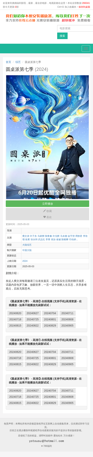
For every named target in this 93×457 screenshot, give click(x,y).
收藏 (47, 211)
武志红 (41, 239)
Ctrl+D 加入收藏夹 (66, 7)
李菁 (48, 239)
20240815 (15, 325)
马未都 (63, 236)
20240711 (67, 313)
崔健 (58, 239)
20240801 (50, 319)
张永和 (34, 239)
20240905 (67, 325)
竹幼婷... (73, 239)
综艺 (18, 62)
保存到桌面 (84, 7)
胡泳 (53, 239)
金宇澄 (71, 236)
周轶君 (78, 236)
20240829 (50, 325)
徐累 (27, 239)
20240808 (67, 319)
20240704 (50, 313)
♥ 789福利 (46, 446)
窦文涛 (25, 236)
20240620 (15, 313)
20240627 (33, 313)
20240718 (15, 319)
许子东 (33, 236)
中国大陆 (27, 250)
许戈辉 (56, 236)
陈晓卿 (64, 239)
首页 (8, 62)
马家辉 (41, 236)
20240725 (33, 319)
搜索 (62, 35)
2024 (25, 261)
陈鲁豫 (48, 236)
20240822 (33, 325)
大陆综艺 (27, 245)
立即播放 (47, 203)
